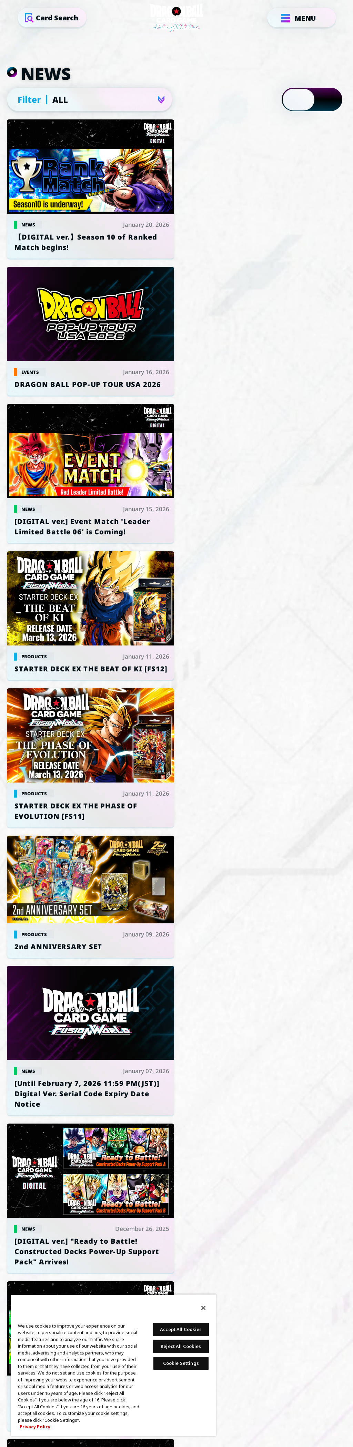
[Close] (203, 1307)
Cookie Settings (68, 1132)
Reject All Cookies (181, 1346)
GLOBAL (168, 1036)
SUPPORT (285, 1132)
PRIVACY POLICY (176, 1132)
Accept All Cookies (181, 1329)
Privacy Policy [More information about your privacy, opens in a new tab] (35, 1427)
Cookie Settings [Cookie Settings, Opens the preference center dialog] (181, 1363)
